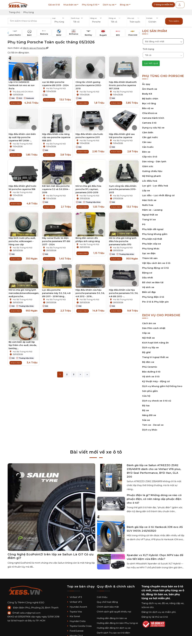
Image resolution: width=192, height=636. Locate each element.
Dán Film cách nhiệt (153, 326)
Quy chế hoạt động (107, 600)
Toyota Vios (74, 609)
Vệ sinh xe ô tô (151, 374)
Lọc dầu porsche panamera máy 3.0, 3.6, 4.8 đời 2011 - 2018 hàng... (56, 294)
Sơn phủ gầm (150, 389)
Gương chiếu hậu (152, 169)
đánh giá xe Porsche (36, 46)
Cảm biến (147, 130)
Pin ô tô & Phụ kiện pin (155, 300)
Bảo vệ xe (148, 106)
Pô (143, 222)
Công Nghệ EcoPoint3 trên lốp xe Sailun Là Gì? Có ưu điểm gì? (51, 554)
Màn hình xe (149, 198)
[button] (61, 22)
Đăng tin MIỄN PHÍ (165, 5)
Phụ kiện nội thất (152, 237)
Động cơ (147, 271)
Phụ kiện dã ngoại (152, 227)
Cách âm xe (149, 321)
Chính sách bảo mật (108, 605)
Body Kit (147, 92)
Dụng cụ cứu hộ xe (153, 126)
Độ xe (145, 408)
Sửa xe (146, 418)
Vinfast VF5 (74, 600)
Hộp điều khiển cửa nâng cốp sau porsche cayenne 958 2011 (56, 136)
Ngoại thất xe (150, 213)
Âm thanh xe (149, 87)
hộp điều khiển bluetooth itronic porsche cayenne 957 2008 (123, 83)
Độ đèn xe (148, 360)
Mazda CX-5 (75, 634)
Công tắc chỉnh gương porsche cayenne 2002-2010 (89, 83)
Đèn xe (146, 150)
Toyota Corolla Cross (79, 624)
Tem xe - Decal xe (153, 423)
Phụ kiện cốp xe (151, 242)
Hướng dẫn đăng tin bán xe (112, 616)
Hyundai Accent (77, 605)
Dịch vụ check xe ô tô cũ (156, 399)
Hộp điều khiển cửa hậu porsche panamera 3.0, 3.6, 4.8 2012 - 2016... (90, 294)
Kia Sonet (73, 614)
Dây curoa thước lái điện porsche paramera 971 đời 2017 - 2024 (56, 242)
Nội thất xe (148, 336)
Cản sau (147, 140)
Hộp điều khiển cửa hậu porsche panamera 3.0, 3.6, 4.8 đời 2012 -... (123, 294)
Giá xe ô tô (54, 4)
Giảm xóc (147, 164)
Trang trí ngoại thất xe (155, 355)
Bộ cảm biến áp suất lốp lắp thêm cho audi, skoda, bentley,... (23, 347)
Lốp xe (146, 188)
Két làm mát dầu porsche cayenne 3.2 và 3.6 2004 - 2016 (56, 189)
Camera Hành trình (153, 116)
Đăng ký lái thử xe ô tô (155, 615)
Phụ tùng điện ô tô (153, 295)
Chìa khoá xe (149, 111)
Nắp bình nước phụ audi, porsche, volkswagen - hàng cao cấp (22, 242)
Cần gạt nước (150, 135)
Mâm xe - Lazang (152, 208)
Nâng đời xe (149, 413)
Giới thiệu (102, 595)
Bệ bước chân (150, 97)
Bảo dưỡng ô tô (151, 370)
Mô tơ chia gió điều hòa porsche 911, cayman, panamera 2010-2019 (88, 189)
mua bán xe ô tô (172, 584)
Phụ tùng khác (150, 247)
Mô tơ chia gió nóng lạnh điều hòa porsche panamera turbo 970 (122, 242)
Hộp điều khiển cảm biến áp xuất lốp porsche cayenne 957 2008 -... (22, 136)
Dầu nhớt (147, 276)
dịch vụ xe (155, 601)
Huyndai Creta (76, 619)
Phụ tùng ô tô (90, 4)
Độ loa (146, 404)
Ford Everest (75, 629)
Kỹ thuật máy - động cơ (156, 379)
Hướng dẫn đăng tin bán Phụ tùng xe (117, 621)
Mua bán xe (70, 4)
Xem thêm (15, 101)
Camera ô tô (149, 121)
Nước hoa (147, 203)
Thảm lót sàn (150, 256)
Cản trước (148, 145)
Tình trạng (148, 47)
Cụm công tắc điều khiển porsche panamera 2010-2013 (122, 189)
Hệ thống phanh (151, 174)
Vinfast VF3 (74, 595)
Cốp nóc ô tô (149, 155)
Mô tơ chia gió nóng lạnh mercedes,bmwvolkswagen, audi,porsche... (24, 294)
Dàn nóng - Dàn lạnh (154, 159)
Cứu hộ (146, 394)
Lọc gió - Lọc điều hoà (155, 184)
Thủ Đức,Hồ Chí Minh (23, 90)
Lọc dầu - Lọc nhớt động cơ (158, 193)
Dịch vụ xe (109, 4)
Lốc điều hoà (149, 179)
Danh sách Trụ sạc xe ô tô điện (113, 631)
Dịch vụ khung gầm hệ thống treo (162, 384)
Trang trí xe (149, 217)
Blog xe (124, 4)
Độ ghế (146, 350)
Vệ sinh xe (148, 285)
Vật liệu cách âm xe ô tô (156, 261)
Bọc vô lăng (149, 101)
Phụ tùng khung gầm (155, 232)
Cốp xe (146, 331)
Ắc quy (146, 82)
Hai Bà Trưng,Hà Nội (56, 87)
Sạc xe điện (149, 251)
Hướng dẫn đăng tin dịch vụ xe (114, 626)
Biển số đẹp (149, 290)
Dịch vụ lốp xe (150, 345)
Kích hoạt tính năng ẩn (155, 341)
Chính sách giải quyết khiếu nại (114, 609)
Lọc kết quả (151, 61)
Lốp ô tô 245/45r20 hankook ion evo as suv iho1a (21, 83)
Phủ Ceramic (149, 365)
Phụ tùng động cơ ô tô (155, 266)
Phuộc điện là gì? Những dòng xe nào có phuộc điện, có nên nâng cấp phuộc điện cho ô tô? (154, 497)
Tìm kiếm (174, 20)
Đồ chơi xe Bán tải (153, 280)
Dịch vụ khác (149, 428)
